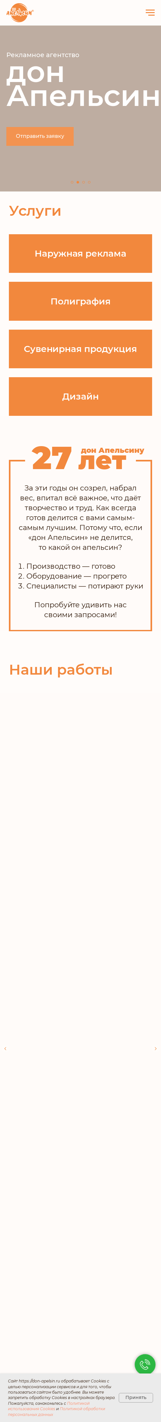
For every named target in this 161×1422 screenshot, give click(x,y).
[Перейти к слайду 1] (72, 182)
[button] (40, 136)
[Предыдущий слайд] (5, 1001)
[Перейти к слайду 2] (78, 182)
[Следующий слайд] (155, 1001)
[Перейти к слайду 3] (83, 182)
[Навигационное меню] (150, 13)
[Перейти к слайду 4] (89, 182)
